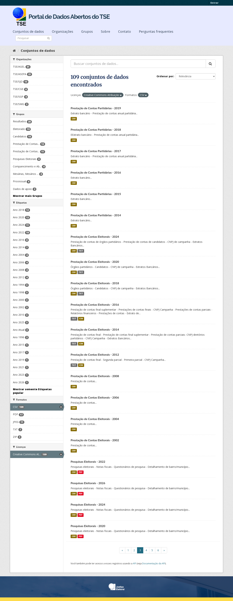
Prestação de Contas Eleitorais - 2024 (95, 236)
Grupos (87, 31)
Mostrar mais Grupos (27, 196)
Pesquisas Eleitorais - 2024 (88, 504)
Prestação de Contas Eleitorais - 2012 (95, 354)
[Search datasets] (33, 38)
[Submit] (48, 37)
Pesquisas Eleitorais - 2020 (88, 526)
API (134, 563)
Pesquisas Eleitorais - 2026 (88, 483)
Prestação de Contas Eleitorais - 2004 (95, 419)
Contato (124, 31)
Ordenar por (165, 76)
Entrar (214, 2)
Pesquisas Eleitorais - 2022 (88, 461)
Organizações (62, 31)
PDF (80, 472)
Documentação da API (153, 563)
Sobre (105, 31)
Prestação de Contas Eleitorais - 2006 (95, 397)
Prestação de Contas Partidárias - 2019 (96, 108)
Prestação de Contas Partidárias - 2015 (96, 194)
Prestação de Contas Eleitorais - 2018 (95, 283)
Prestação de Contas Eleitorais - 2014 (95, 329)
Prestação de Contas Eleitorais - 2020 (95, 261)
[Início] (14, 50)
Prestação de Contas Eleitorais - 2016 (95, 304)
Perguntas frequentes (156, 31)
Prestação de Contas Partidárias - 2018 (96, 129)
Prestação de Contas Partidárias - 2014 (96, 215)
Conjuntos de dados (28, 31)
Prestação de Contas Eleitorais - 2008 (95, 376)
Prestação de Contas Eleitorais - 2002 (95, 440)
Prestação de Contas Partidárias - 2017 (96, 151)
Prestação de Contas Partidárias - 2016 (96, 172)
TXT (81, 251)
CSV (74, 118)
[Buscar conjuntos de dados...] (138, 63)
